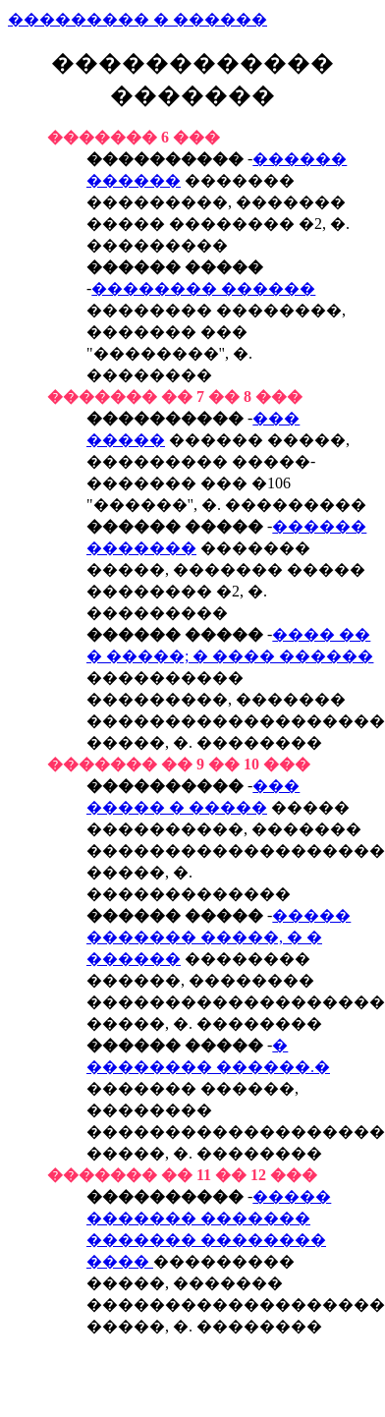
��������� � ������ (137, 19)
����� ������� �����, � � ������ (218, 937)
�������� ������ (203, 288)
